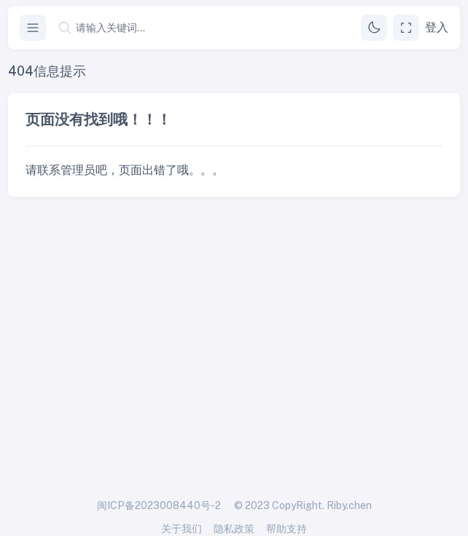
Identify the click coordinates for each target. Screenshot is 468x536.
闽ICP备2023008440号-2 (159, 505)
